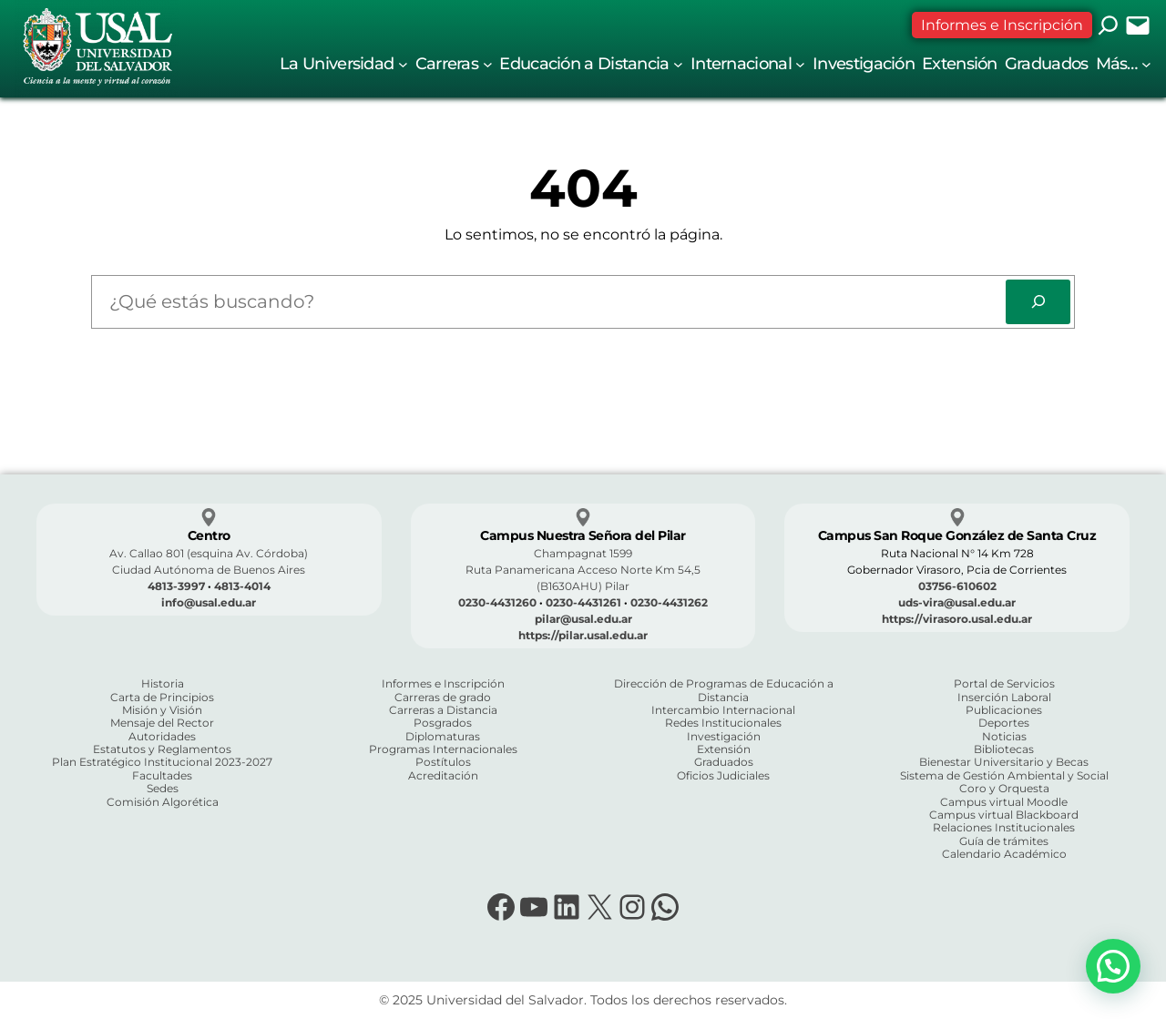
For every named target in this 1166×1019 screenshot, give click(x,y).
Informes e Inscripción (1002, 25)
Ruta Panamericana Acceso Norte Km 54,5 (583, 569)
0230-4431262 (669, 602)
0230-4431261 (583, 602)
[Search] (1038, 302)
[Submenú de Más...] (1146, 64)
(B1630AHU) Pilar (583, 586)
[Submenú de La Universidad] (403, 64)
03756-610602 (957, 586)
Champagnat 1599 (583, 553)
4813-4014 (242, 586)
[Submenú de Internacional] (800, 64)
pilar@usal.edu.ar (583, 619)
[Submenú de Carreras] (488, 64)
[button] (1113, 966)
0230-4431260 (497, 602)
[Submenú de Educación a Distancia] (678, 64)
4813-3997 (176, 586)
